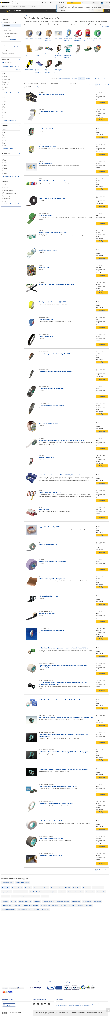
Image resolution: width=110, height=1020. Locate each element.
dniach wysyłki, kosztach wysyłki (65, 78)
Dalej (108, 84)
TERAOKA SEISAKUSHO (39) (10, 193)
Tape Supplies (33, 15)
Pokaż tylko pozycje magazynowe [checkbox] (9, 54)
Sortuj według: (54, 83)
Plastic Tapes (17, 905)
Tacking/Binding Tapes (48, 901)
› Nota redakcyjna (60, 1004)
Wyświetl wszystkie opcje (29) (9, 148)
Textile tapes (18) (8, 28)
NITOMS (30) (7, 198)
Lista (82, 78)
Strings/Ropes (86, 887)
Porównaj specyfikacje (102, 78)
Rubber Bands (76, 887)
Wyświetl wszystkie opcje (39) (9, 120)
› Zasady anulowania (93, 1004)
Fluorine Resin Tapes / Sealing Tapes (49, 905)
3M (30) (6, 201)
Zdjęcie (90, 78)
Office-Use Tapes (76, 901)
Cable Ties (95, 887)
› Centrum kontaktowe (61, 1005)
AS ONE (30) (7, 196)
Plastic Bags (45, 887)
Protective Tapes (87, 901)
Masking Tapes (97, 901)
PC (58, 988)
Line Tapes (80, 905)
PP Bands (53, 887)
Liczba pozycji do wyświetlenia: (31, 83)
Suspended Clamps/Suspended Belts (30, 896)
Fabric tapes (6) (7, 36)
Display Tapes (89, 905)
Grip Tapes (71, 905)
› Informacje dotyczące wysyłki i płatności (79, 1005)
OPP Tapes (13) (7, 31)
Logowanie (86, 3)
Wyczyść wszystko (16, 46)
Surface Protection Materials (8, 909)
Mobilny (51, 988)
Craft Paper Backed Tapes (25, 901)
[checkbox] (11, 62)
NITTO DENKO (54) (8, 190)
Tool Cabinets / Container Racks (75, 892)
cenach (75, 78)
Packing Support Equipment (20, 892)
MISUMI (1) (6, 188)
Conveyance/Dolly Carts (50, 892)
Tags (102, 887)
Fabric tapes (37, 901)
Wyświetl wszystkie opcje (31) (9, 204)
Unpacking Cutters (6, 892)
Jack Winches (45, 896)
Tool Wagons (62, 892)
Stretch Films (28, 887)
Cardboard (36, 887)
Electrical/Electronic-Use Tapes (31, 905)
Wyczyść (17, 69)
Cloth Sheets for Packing (35, 892)
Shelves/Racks (5, 896)
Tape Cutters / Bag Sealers (63, 901)
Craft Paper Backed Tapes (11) (11, 33)
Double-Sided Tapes (6, 905)
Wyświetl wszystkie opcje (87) (9, 176)
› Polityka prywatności (81, 1004)
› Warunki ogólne (70, 1004)
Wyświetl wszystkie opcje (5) (9, 66)
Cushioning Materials (17, 887)
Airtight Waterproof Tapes (24, 909)
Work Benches (15, 896)
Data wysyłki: (73, 83)
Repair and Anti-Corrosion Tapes (41, 909)
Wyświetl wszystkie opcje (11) (9, 92)
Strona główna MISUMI (6, 15)
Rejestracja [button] (74, 3)
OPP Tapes (13, 901)
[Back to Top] (108, 1010)
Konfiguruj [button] (102, 102)
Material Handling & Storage (20, 15)
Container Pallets (90, 892)
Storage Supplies (101, 892)
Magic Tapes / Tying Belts (64, 887)
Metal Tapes (63, 905)
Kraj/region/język (10, 1005)
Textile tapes (5, 901)
